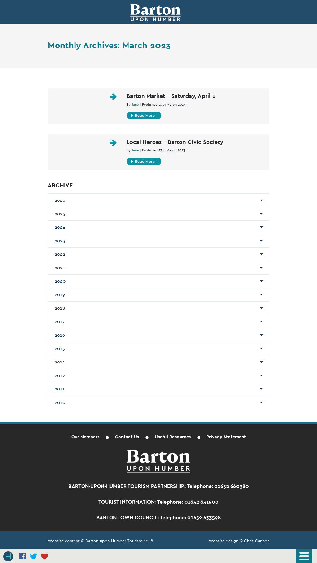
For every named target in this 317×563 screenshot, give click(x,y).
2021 (60, 267)
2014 (60, 362)
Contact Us (127, 436)
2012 (60, 375)
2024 (60, 227)
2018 (60, 308)
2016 (60, 335)
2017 (60, 321)
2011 (60, 389)
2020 (60, 281)
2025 (60, 214)
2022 (60, 254)
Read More (143, 115)
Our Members (85, 436)
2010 (60, 402)
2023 (60, 240)
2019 (60, 294)
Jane (135, 104)
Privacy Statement (226, 436)
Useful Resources (173, 436)
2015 (60, 348)
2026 (60, 200)
